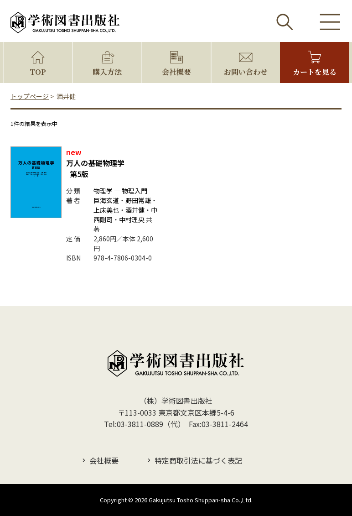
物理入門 (134, 190)
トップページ (29, 96)
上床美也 (106, 209)
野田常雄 (138, 200)
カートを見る (314, 72)
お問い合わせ (246, 72)
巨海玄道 (106, 200)
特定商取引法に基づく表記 (198, 460)
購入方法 (107, 72)
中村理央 (132, 219)
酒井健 (135, 209)
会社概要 (176, 72)
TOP (38, 72)
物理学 (103, 190)
